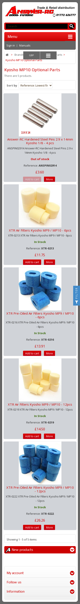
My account (15, 573)
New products (22, 550)
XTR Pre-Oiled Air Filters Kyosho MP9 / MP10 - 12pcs (40, 489)
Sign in (10, 45)
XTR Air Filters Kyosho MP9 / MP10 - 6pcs (40, 230)
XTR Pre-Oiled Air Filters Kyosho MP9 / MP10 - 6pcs (40, 315)
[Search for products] (72, 26)
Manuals (25, 45)
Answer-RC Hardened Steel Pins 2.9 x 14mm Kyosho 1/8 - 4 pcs (40, 141)
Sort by (12, 85)
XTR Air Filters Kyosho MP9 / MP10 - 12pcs (40, 404)
